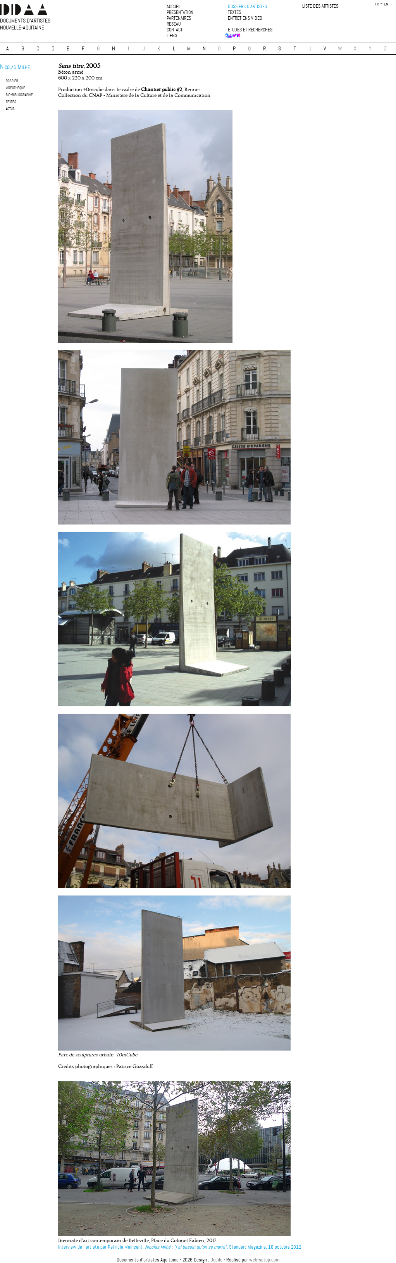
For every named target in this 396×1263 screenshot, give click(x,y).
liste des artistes (320, 6)
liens (172, 36)
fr (377, 4)
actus (10, 108)
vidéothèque (15, 87)
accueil (174, 7)
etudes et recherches (250, 30)
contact (175, 30)
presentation (180, 13)
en (386, 4)
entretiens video (245, 18)
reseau (174, 24)
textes (234, 13)
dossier (12, 80)
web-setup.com (264, 1259)
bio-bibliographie (19, 94)
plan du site (198, 1253)
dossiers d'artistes (247, 7)
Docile (216, 1259)
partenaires (179, 18)
